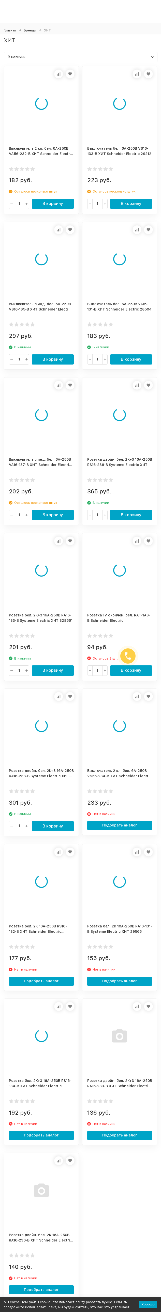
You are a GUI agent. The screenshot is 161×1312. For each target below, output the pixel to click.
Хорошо (148, 1304)
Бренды (30, 30)
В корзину (52, 203)
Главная (10, 30)
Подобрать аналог (119, 825)
